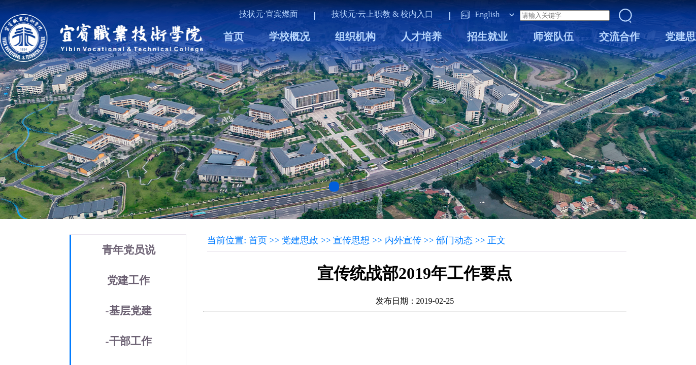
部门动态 (454, 240)
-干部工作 (129, 341)
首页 (233, 36)
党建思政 (300, 240)
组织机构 (355, 36)
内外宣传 (403, 240)
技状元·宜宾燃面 (268, 14)
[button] (334, 186)
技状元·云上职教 (361, 14)
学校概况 (289, 36)
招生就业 (487, 36)
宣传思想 (351, 240)
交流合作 (619, 36)
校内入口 (417, 14)
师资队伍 (553, 36)
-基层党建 (129, 311)
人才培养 (421, 36)
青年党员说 (128, 250)
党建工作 (128, 280)
